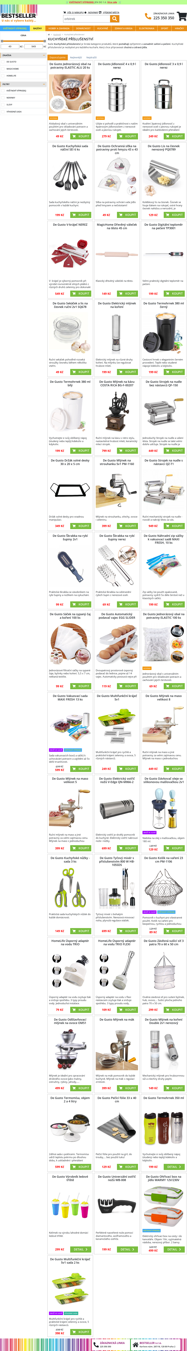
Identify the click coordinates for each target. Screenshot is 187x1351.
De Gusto (11, 61)
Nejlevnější (76, 57)
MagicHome (13, 68)
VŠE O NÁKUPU (73, 12)
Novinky (91, 12)
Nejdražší (91, 57)
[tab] (182, 16)
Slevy (9, 104)
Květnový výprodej (16, 90)
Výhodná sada (14, 111)
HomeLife (11, 75)
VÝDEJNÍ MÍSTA (109, 12)
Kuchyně (57, 34)
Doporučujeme (58, 57)
